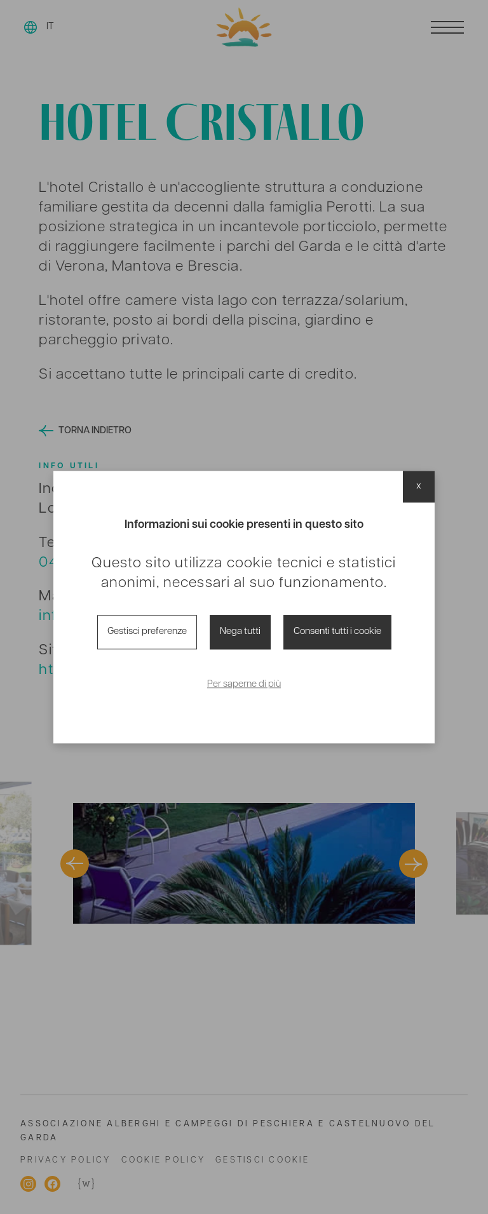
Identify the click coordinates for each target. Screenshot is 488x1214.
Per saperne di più (244, 685)
